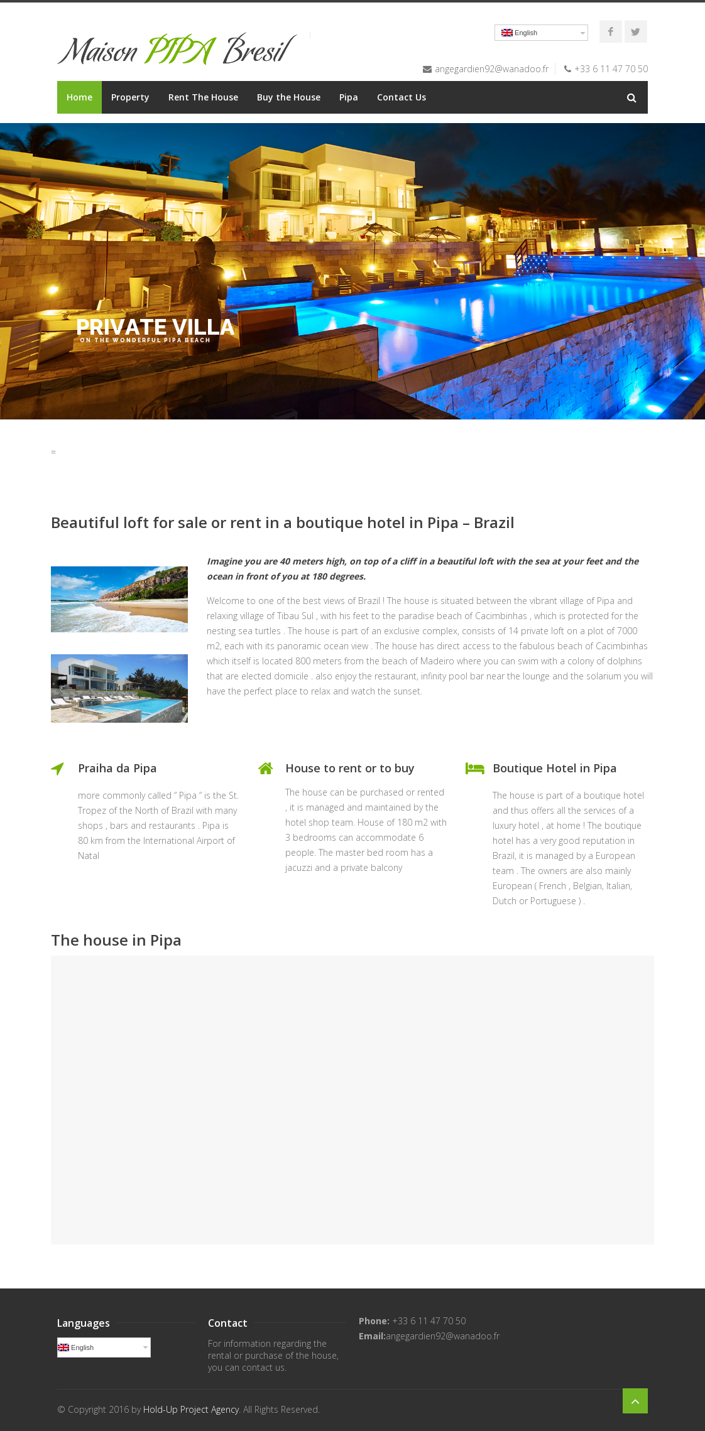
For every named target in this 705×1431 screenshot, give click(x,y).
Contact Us (401, 97)
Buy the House (288, 97)
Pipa (348, 97)
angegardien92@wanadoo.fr (492, 69)
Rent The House (203, 97)
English (519, 32)
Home (79, 97)
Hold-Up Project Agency (191, 1409)
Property (130, 97)
